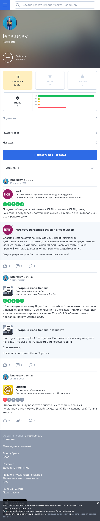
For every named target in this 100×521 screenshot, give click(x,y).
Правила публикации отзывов (22, 474)
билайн (21, 387)
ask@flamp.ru (33, 435)
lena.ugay (16, 180)
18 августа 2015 (18, 183)
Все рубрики (11, 453)
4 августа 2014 (17, 279)
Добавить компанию (16, 467)
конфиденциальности (58, 513)
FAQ (5, 481)
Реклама (8, 464)
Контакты (9, 439)
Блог (6, 457)
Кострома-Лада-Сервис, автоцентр (40, 330)
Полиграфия (11, 492)
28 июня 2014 (17, 378)
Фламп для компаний (17, 446)
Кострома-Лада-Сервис (32, 288)
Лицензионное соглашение (21, 478)
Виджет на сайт (13, 489)
